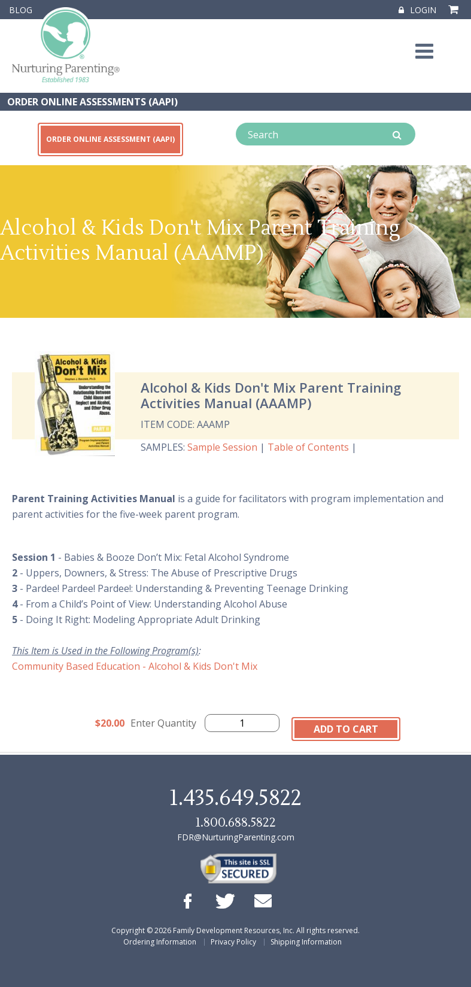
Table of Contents (308, 447)
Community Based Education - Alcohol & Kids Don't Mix (134, 666)
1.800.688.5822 (235, 823)
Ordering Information (159, 942)
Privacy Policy (233, 942)
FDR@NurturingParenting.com (235, 837)
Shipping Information (306, 942)
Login (417, 10)
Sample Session (222, 447)
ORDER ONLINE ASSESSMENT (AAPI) (110, 139)
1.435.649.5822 (235, 798)
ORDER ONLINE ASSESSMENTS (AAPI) (92, 101)
